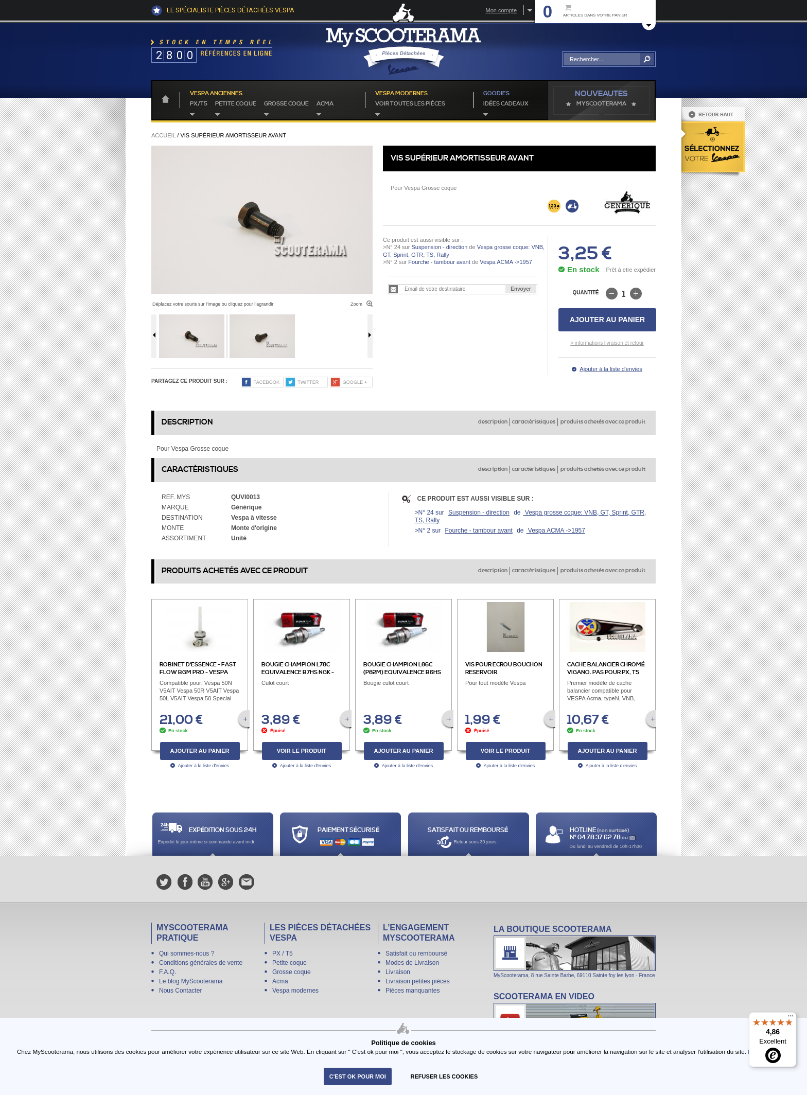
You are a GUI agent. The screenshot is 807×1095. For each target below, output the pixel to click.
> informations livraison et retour (607, 343)
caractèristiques (533, 422)
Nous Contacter (180, 990)
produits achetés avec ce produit (602, 422)
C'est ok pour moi (357, 1076)
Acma (325, 104)
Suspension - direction (439, 247)
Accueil (163, 135)
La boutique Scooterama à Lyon (575, 951)
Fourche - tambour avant (439, 262)
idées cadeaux (506, 104)
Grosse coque (286, 104)
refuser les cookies (444, 1076)
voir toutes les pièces (410, 104)
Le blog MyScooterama (190, 981)
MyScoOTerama (601, 104)
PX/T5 (198, 104)
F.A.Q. (167, 972)
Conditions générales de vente (200, 962)
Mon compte (501, 10)
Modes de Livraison (412, 962)
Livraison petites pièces (417, 981)
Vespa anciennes (216, 93)
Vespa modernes (295, 990)
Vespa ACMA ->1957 (505, 262)
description (492, 422)
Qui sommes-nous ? (186, 953)
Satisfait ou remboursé (416, 953)
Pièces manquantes (412, 990)
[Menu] (790, 1018)
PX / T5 (282, 953)
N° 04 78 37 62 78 (596, 837)
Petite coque (235, 104)
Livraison (397, 972)
